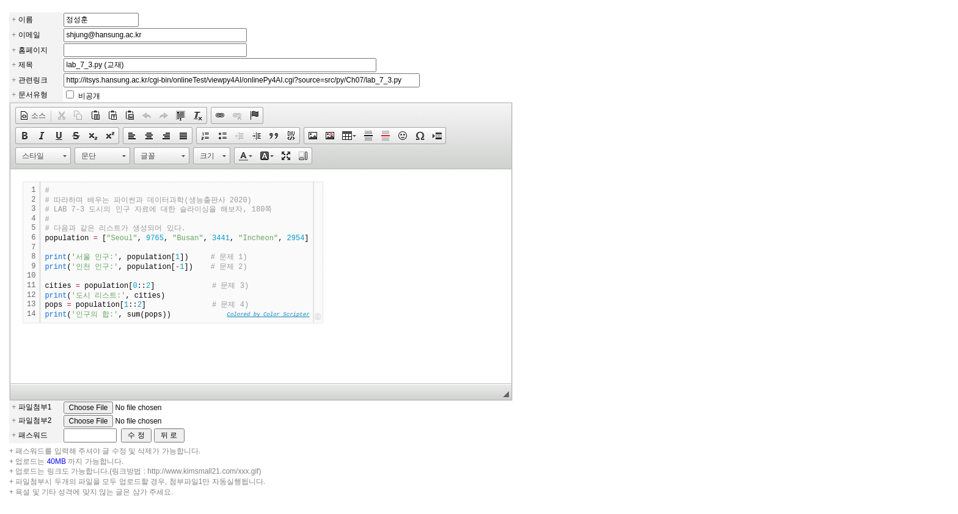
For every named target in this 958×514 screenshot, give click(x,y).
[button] (32, 115)
